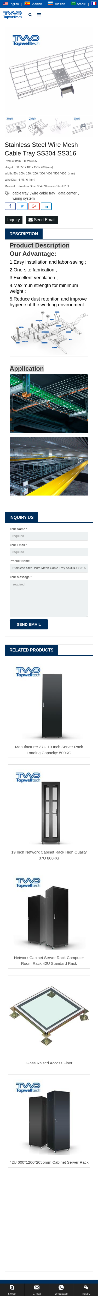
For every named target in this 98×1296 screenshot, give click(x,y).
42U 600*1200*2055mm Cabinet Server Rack (49, 1162)
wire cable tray (43, 193)
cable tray (20, 193)
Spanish (33, 4)
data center (67, 193)
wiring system (24, 198)
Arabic (78, 4)
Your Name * (18, 529)
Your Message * (21, 577)
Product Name (20, 561)
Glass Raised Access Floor (49, 1063)
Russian (56, 4)
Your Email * (18, 545)
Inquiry (13, 220)
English (11, 4)
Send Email (41, 220)
